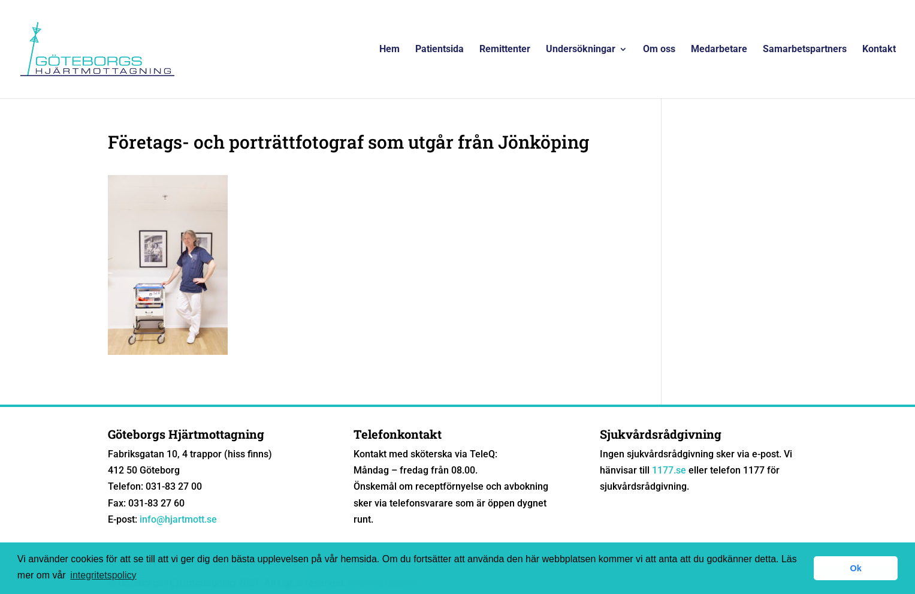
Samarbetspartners (805, 50)
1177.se (669, 470)
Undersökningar (580, 50)
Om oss (659, 50)
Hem (389, 50)
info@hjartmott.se (178, 519)
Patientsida (439, 50)
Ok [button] (856, 568)
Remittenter (504, 50)
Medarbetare (719, 50)
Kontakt (879, 50)
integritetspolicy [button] (103, 575)
